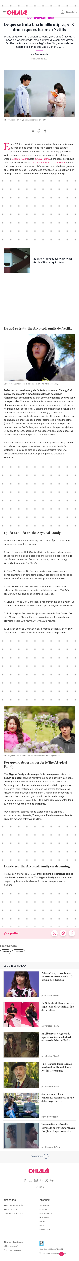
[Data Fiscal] (41, 1244)
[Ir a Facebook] (26, 1182)
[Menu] (4, 12)
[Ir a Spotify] (53, 1182)
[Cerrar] (61, 1254)
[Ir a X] (47, 1182)
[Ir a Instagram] (31, 1182)
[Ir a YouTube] (37, 1182)
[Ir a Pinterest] (42, 1182)
